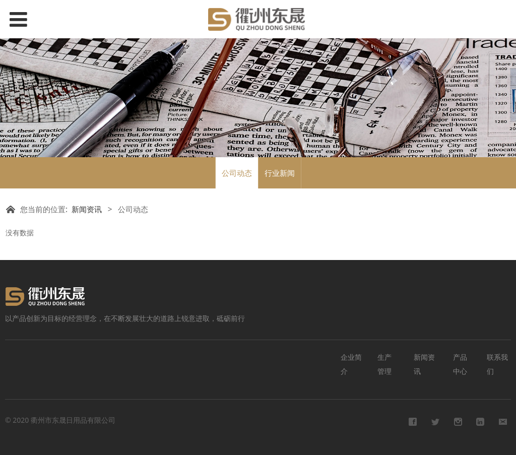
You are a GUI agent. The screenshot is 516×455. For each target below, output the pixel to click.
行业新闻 (280, 173)
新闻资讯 (87, 209)
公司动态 (237, 173)
